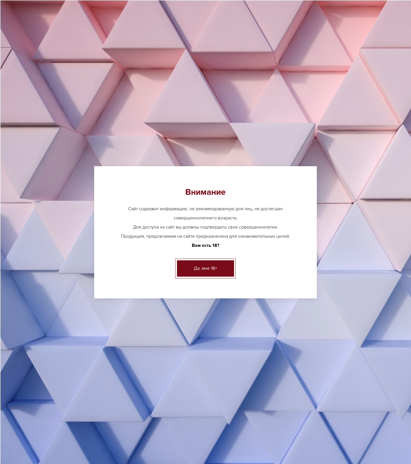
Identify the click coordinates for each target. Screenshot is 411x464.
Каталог (75, 67)
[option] (179, 199)
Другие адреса (122, 6)
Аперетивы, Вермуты (67, 176)
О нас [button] (195, 45)
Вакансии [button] (326, 45)
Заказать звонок (349, 27)
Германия (120, 67)
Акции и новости (175, 428)
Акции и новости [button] (228, 45)
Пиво (52, 162)
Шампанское (325, 337)
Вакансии (266, 428)
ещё (155, 331)
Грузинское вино (275, 331)
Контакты (293, 428)
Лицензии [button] (169, 45)
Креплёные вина (63, 232)
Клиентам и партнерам (224, 428)
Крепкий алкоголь (64, 218)
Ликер (157, 368)
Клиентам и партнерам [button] (281, 45)
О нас (143, 428)
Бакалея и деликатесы (68, 260)
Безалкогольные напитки (71, 246)
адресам (335, 134)
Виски (156, 376)
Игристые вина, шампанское (74, 204)
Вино (96, 67)
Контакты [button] (357, 45)
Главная (50, 67)
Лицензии (118, 428)
